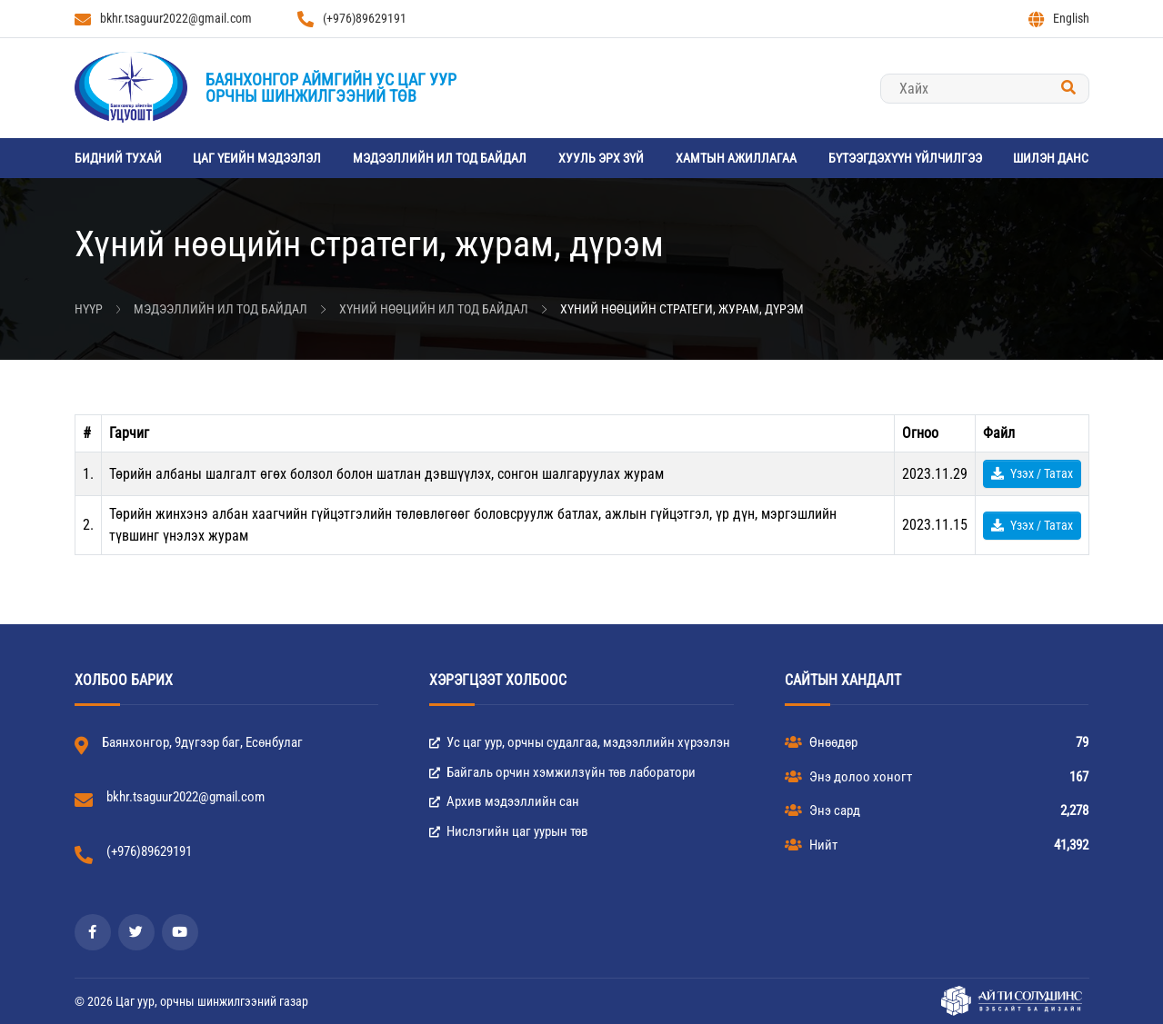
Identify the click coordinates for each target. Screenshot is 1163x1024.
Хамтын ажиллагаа (736, 158)
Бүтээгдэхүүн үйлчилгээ (905, 158)
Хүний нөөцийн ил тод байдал (433, 309)
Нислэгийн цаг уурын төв (508, 831)
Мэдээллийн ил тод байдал (439, 158)
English (1058, 19)
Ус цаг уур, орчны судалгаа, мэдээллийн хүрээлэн (579, 742)
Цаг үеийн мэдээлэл (257, 158)
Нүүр (89, 309)
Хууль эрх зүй (601, 158)
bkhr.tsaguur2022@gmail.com (163, 19)
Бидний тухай (118, 158)
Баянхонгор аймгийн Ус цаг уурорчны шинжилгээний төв (331, 87)
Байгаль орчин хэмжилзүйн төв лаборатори (562, 772)
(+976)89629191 (351, 19)
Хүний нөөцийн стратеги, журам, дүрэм (682, 309)
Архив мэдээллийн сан (504, 801)
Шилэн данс (1050, 158)
